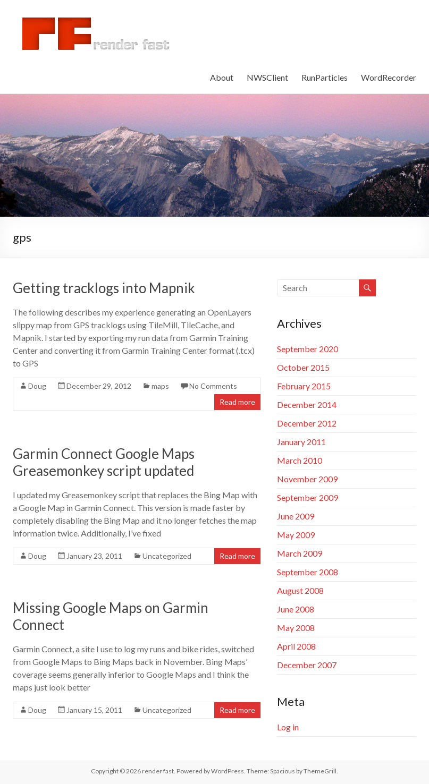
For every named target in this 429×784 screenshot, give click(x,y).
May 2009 (296, 535)
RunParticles (324, 77)
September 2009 (307, 497)
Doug (37, 385)
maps (160, 385)
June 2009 (295, 516)
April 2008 (296, 646)
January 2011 (301, 442)
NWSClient (267, 77)
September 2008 (307, 572)
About (221, 77)
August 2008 (300, 590)
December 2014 (307, 404)
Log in (288, 727)
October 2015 (303, 367)
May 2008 (296, 628)
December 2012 (307, 423)
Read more (237, 401)
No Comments (213, 385)
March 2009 (299, 553)
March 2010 (299, 460)
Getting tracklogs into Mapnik (104, 287)
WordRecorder (388, 77)
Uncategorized (166, 555)
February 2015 (304, 386)
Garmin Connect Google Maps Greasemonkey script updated (104, 462)
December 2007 (307, 665)
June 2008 (295, 609)
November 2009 (307, 479)
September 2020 (307, 349)
